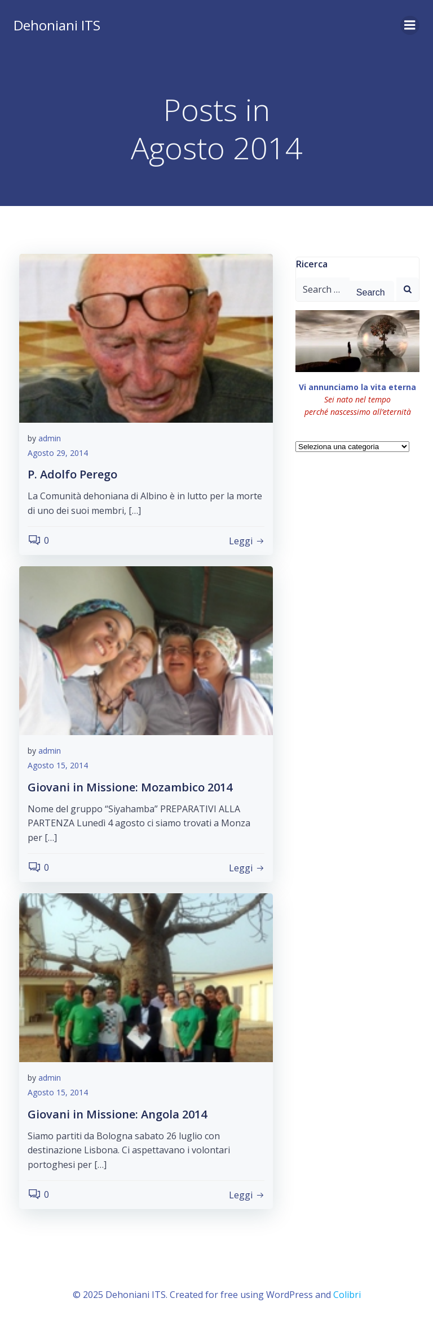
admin (49, 438)
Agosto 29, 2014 (58, 452)
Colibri (347, 1294)
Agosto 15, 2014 (58, 765)
